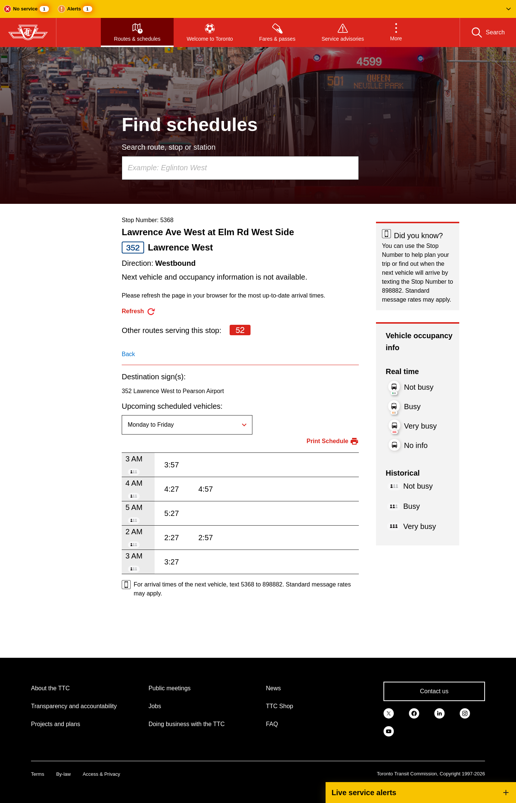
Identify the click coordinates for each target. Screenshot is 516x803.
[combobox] (240, 168)
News (273, 688)
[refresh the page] (139, 311)
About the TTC (50, 688)
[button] (258, 9)
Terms (37, 774)
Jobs (155, 706)
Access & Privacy (101, 774)
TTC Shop (279, 706)
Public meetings (170, 688)
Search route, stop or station (168, 147)
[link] (388, 713)
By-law (63, 774)
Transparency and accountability (74, 706)
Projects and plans (55, 724)
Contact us (434, 691)
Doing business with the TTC (187, 724)
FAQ (272, 724)
